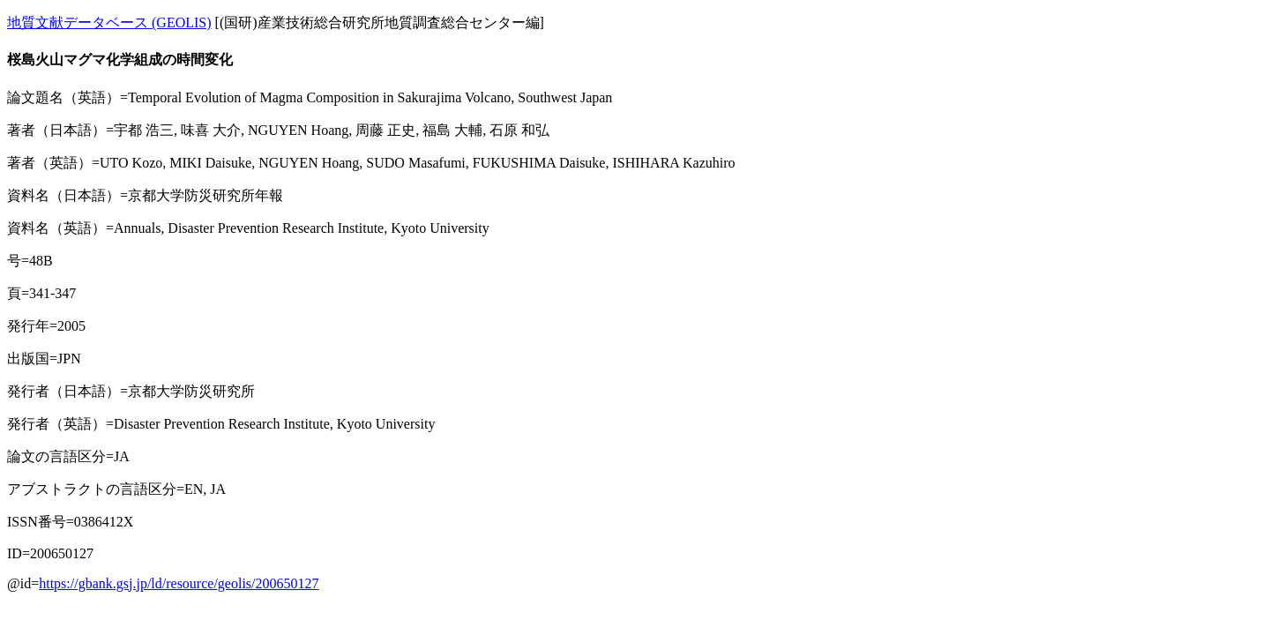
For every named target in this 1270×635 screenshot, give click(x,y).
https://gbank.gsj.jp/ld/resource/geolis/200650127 (178, 583)
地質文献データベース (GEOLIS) (109, 22)
